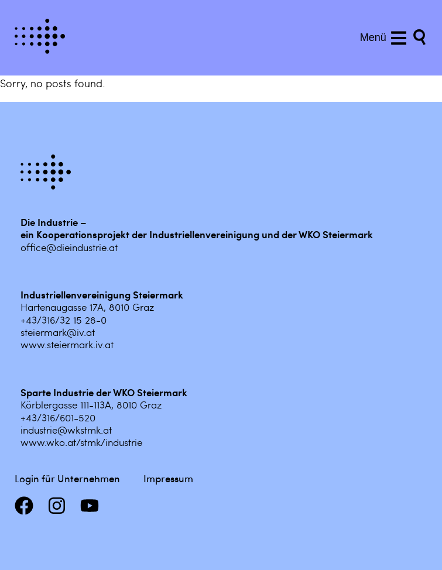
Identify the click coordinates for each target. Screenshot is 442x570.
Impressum (168, 478)
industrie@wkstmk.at (66, 430)
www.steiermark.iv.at (67, 344)
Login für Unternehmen (67, 478)
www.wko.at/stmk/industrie (81, 442)
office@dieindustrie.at (69, 247)
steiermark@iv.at (57, 332)
